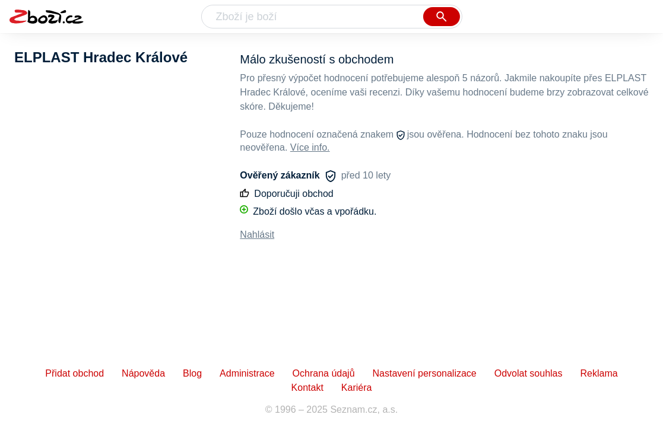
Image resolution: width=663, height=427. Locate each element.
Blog (192, 373)
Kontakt (307, 388)
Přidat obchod (74, 373)
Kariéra (356, 388)
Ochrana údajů (324, 373)
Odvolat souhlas (528, 373)
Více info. (310, 147)
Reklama (598, 373)
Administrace (247, 373)
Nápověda (143, 373)
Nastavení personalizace (425, 373)
